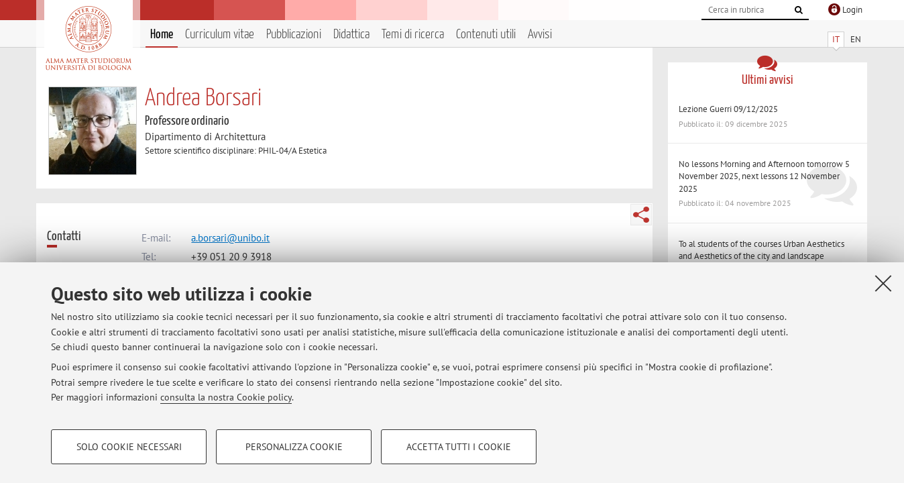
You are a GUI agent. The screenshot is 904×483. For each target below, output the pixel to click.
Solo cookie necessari (129, 447)
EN (855, 39)
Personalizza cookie (294, 447)
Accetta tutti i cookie (458, 447)
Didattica (351, 34)
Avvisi (540, 34)
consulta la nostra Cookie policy (226, 397)
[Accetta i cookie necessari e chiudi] (883, 283)
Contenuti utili (486, 34)
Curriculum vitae (219, 34)
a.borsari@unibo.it (230, 237)
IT (836, 39)
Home (161, 34)
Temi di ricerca (413, 34)
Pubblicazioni (293, 34)
